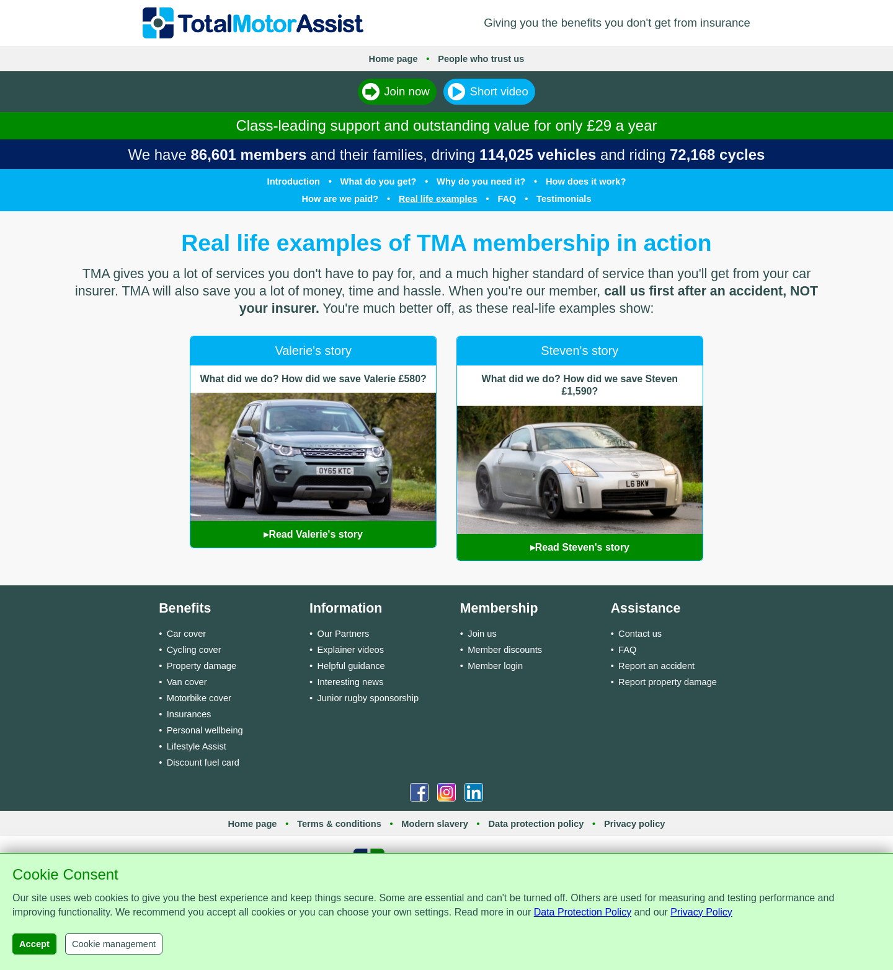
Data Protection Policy (582, 912)
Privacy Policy (701, 912)
